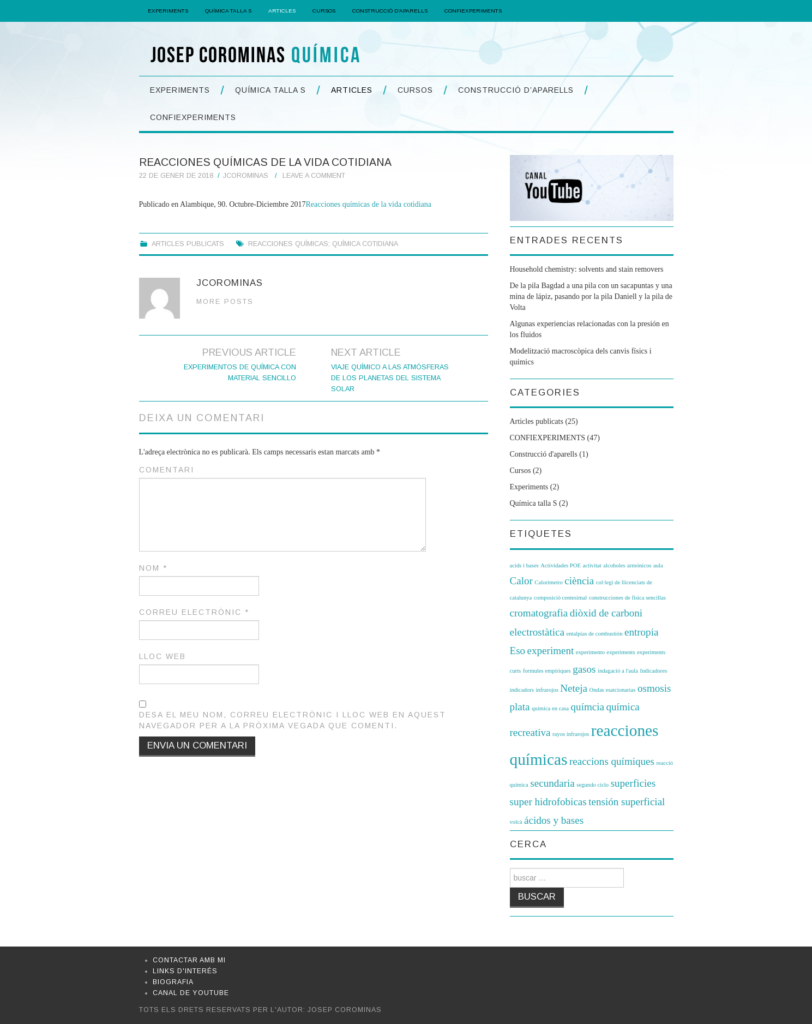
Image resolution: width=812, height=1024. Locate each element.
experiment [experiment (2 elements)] (550, 650)
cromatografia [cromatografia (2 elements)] (539, 613)
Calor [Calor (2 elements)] (521, 580)
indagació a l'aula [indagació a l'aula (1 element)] (618, 671)
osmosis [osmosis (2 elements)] (654, 688)
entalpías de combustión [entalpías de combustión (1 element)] (594, 634)
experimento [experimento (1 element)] (590, 652)
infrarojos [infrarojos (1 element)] (547, 690)
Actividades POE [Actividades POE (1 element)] (560, 565)
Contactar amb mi (189, 960)
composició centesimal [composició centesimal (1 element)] (560, 598)
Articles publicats (188, 244)
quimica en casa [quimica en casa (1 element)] (550, 708)
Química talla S (533, 503)
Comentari (166, 469)
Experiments (168, 11)
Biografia (173, 982)
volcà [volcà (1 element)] (516, 822)
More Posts (225, 302)
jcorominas (245, 175)
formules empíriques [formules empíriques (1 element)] (547, 671)
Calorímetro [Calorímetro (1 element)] (548, 582)
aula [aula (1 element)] (658, 565)
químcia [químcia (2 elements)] (587, 706)
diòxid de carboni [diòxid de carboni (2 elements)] (606, 613)
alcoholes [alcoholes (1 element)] (614, 565)
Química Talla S (228, 11)
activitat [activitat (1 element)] (591, 565)
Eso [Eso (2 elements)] (518, 650)
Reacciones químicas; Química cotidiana (323, 244)
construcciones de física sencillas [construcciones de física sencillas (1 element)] (627, 598)
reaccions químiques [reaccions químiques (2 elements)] (611, 761)
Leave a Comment (313, 175)
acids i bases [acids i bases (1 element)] (524, 565)
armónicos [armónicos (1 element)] (639, 565)
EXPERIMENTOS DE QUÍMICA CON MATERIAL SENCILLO (240, 372)
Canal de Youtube (191, 993)
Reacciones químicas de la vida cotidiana (368, 204)
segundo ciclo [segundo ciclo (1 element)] (592, 785)
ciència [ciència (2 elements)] (579, 580)
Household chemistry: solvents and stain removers (587, 269)
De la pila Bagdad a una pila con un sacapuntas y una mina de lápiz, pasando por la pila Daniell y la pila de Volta (591, 297)
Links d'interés (185, 971)
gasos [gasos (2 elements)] (584, 669)
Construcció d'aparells (544, 454)
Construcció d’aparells (390, 11)
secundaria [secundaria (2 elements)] (552, 783)
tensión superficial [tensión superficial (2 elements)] (626, 801)
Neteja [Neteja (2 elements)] (573, 688)
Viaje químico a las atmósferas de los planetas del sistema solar (390, 378)
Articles (282, 11)
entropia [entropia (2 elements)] (641, 632)
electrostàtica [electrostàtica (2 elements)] (537, 632)
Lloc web (162, 656)
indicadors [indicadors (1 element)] (522, 690)
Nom (153, 568)
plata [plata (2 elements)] (520, 706)
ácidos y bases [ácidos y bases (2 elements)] (554, 820)
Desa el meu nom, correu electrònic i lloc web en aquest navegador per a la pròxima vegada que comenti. (292, 720)
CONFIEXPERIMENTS (473, 11)
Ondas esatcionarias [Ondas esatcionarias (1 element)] (613, 690)
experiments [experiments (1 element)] (621, 652)
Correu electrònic (194, 612)
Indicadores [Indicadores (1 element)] (653, 671)
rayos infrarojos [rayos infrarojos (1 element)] (570, 734)
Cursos (323, 11)
